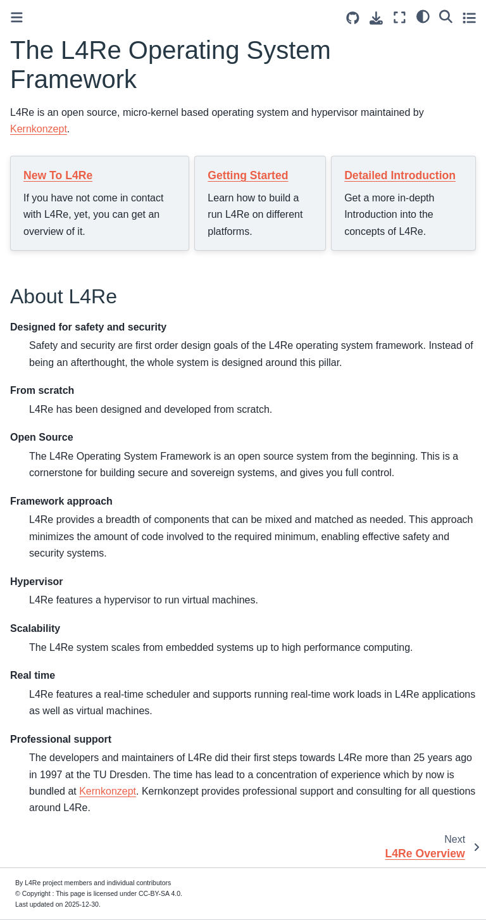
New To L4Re (57, 175)
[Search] (446, 16)
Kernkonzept (38, 128)
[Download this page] (376, 18)
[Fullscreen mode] (399, 17)
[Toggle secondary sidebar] (469, 17)
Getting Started (248, 175)
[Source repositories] (352, 18)
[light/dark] (423, 16)
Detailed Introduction (400, 175)
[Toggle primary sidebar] (16, 17)
